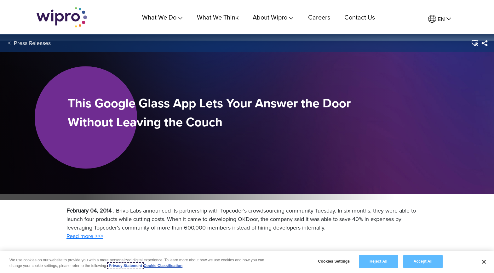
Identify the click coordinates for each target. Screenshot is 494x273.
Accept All (422, 261)
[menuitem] (439, 19)
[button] (474, 43)
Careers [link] (319, 17)
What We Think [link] (217, 17)
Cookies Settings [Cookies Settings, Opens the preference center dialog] (334, 261)
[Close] (484, 262)
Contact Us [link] (359, 17)
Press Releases (32, 44)
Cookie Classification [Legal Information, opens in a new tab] (163, 266)
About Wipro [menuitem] (273, 17)
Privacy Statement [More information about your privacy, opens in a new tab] (125, 266)
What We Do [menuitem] (162, 17)
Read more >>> (84, 236)
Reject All (378, 261)
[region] (247, 262)
